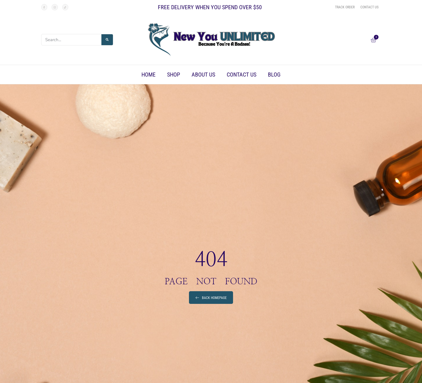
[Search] (107, 39)
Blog (274, 74)
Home (148, 74)
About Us (203, 74)
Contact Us (241, 74)
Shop (173, 74)
